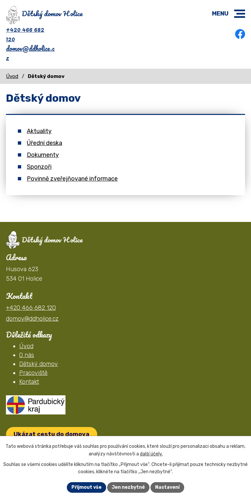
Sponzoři (39, 166)
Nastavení (167, 487)
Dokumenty (43, 155)
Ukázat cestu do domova (51, 434)
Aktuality (39, 131)
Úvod (12, 76)
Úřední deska (44, 143)
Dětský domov (38, 364)
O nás (26, 355)
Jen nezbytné (128, 487)
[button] (239, 14)
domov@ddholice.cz (30, 53)
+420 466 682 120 (25, 34)
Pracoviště (33, 372)
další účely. (151, 454)
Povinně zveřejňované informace (72, 178)
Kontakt (29, 381)
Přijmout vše (86, 487)
